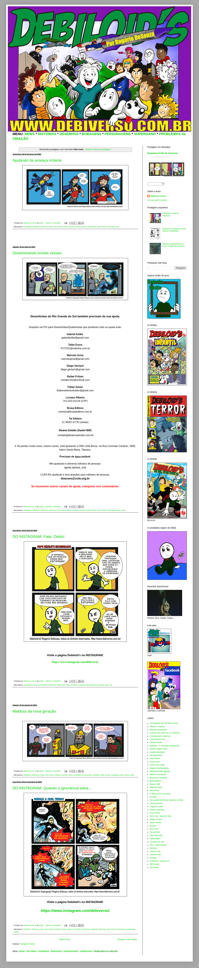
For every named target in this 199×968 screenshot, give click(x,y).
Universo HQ (155, 851)
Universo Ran (155, 854)
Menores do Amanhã (158, 778)
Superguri (111, 227)
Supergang (111, 510)
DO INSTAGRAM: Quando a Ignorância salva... (52, 788)
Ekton (42, 775)
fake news (53, 227)
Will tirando (154, 864)
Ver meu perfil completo (157, 200)
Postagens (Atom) (27, 944)
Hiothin (69, 510)
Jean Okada (155, 758)
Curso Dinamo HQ (157, 739)
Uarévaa (153, 848)
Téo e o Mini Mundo (158, 845)
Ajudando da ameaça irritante (37, 160)
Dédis (59, 685)
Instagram (82, 685)
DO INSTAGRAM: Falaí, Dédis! (39, 536)
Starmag (102, 929)
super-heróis (102, 227)
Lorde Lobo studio (157, 765)
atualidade (27, 227)
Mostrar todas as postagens (98, 149)
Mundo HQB (155, 784)
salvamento (92, 227)
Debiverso (44, 227)
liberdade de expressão (95, 685)
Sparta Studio (155, 822)
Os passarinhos (156, 803)
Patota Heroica (81, 227)
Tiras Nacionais (156, 835)
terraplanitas (130, 929)
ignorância (86, 929)
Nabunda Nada (156, 787)
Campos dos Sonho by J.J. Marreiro (165, 733)
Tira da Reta (155, 832)
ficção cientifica (54, 929)
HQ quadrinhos (156, 755)
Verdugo (153, 858)
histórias (71, 227)
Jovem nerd (155, 762)
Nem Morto (154, 790)
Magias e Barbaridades (159, 768)
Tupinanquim (155, 838)
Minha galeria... (156, 781)
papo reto (108, 685)
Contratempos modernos (160, 736)
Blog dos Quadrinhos (158, 730)
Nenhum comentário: (53, 223)
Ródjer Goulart (156, 819)
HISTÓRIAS (47, 134)
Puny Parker (155, 813)
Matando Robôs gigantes (160, 771)
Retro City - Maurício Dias (160, 816)
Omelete (153, 797)
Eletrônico (53, 510)
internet (82, 510)
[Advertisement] (75, 237)
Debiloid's (36, 227)
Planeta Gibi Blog (157, 810)
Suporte (153, 826)
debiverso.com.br (158, 196)
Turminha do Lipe (157, 842)
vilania (126, 775)
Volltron (16, 932)
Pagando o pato (156, 806)
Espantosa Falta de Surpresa (162, 153)
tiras (117, 227)
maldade (96, 775)
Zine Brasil (154, 867)
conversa (35, 685)
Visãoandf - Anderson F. (160, 861)
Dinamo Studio (156, 742)
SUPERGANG (145, 134)
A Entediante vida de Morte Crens (164, 723)
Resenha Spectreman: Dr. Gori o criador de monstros (173, 245)
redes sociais (91, 510)
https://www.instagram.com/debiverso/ (75, 662)
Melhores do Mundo (158, 774)
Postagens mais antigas (127, 939)
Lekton (70, 775)
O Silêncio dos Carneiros (160, 794)
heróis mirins (62, 227)
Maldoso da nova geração (34, 711)
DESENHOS (69, 134)
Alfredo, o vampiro (157, 726)
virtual (123, 510)
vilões (132, 775)
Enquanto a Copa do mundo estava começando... (174, 230)
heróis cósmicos (67, 929)
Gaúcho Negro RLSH (158, 749)
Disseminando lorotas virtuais (37, 253)
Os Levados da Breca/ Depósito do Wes (166, 800)
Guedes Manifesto (157, 752)
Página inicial (64, 939)
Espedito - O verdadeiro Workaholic (164, 746)
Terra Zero (154, 829)
